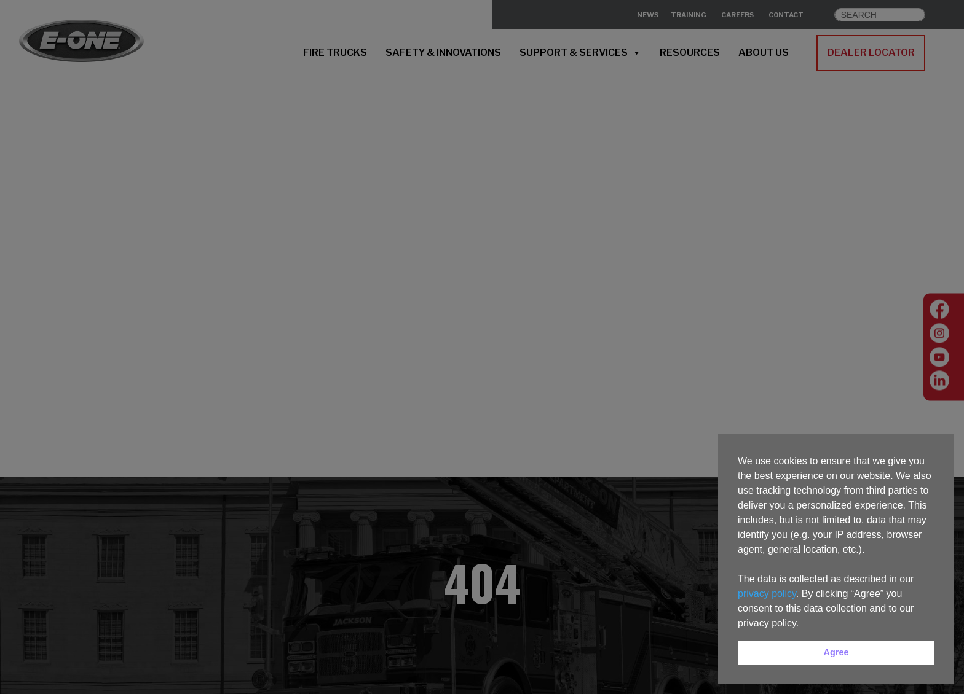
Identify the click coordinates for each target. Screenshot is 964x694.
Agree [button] (836, 652)
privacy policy (767, 593)
